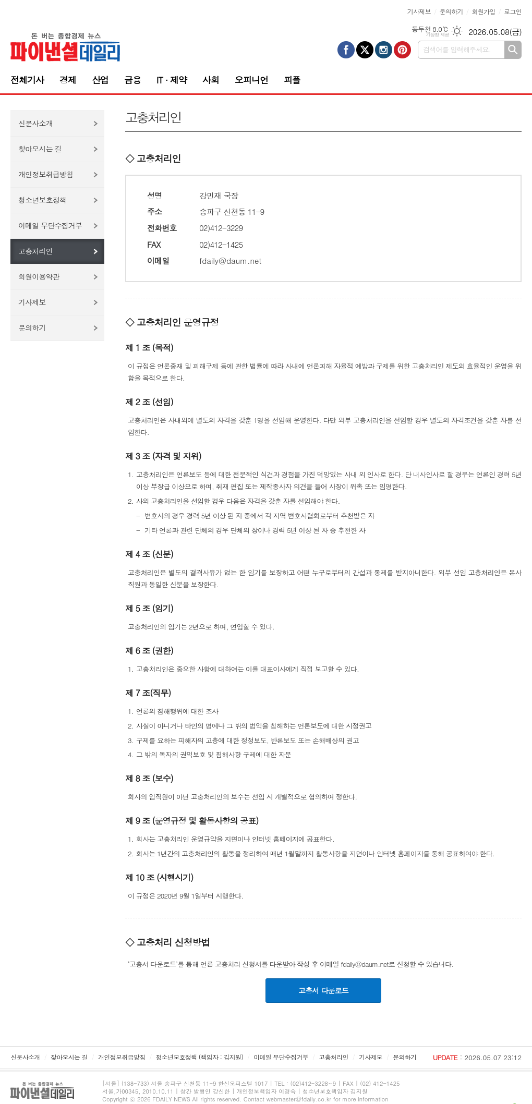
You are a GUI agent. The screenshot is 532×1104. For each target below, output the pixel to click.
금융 (132, 80)
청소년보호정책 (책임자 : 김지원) (199, 1056)
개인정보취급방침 (45, 174)
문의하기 (451, 11)
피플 (292, 80)
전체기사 (27, 80)
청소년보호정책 (42, 200)
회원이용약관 (38, 276)
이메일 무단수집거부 (50, 225)
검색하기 (513, 50)
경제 (67, 80)
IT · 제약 (171, 80)
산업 (100, 80)
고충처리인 (35, 251)
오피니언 (251, 80)
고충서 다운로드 (323, 990)
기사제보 (419, 11)
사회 (210, 80)
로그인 (513, 11)
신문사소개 (35, 123)
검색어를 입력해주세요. (457, 49)
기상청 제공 (437, 34)
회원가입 (483, 11)
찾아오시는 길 (40, 148)
